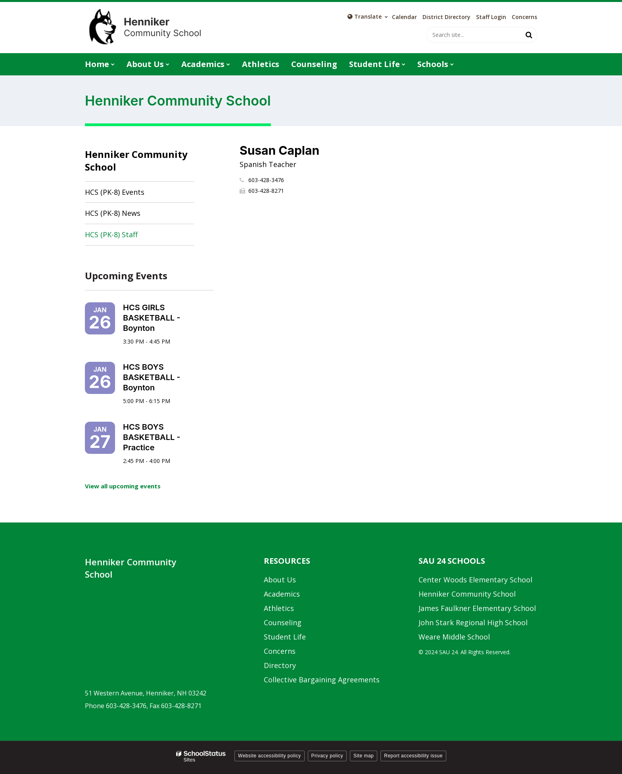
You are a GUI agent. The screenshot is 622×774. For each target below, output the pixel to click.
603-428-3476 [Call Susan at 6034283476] (266, 180)
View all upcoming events (123, 486)
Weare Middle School (454, 636)
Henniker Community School (136, 160)
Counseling (282, 622)
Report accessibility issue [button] (413, 756)
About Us (280, 579)
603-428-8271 (266, 190)
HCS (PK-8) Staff (111, 234)
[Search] (529, 35)
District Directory (446, 17)
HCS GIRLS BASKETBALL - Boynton (151, 318)
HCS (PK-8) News (112, 213)
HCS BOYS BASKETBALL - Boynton (151, 377)
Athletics (279, 608)
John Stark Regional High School (473, 622)
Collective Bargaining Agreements (322, 679)
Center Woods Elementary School (475, 579)
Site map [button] (363, 756)
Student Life (285, 636)
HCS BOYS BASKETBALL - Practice (151, 437)
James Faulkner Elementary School (477, 608)
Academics (282, 594)
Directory (280, 665)
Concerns (524, 17)
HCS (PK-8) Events (114, 192)
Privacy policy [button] (327, 756)
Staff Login (491, 17)
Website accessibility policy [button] (269, 756)
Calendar (404, 17)
